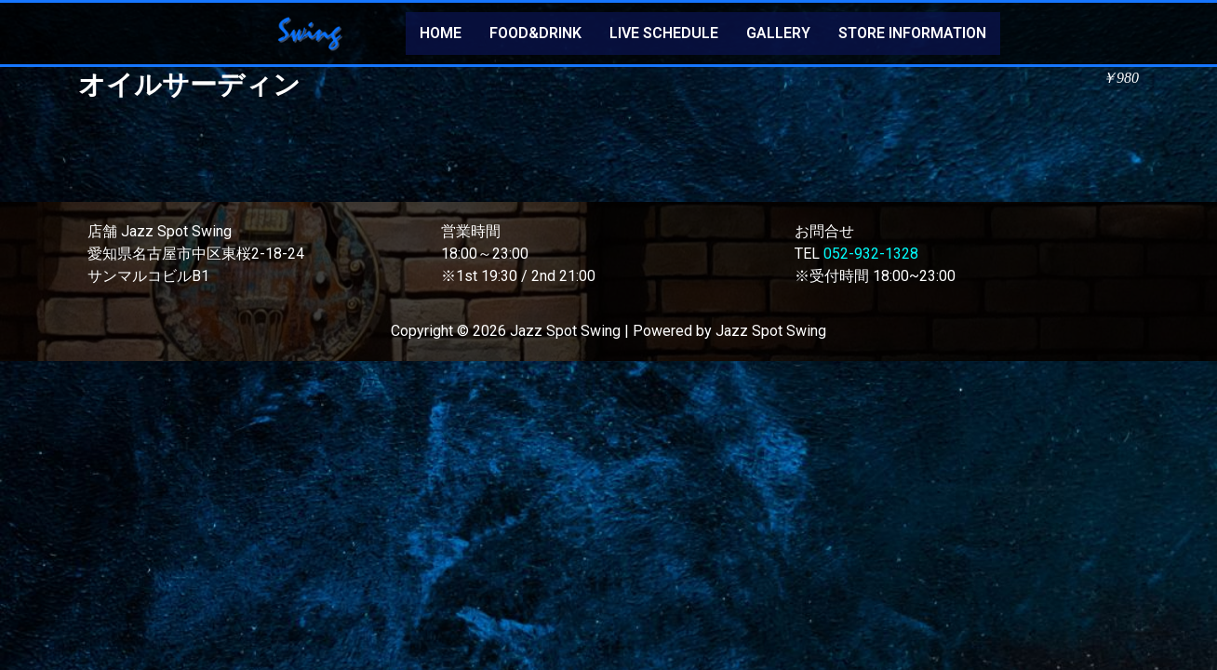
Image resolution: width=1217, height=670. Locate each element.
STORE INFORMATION (912, 33)
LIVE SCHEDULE (663, 33)
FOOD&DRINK (535, 33)
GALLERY (778, 33)
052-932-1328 (870, 253)
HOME (440, 33)
